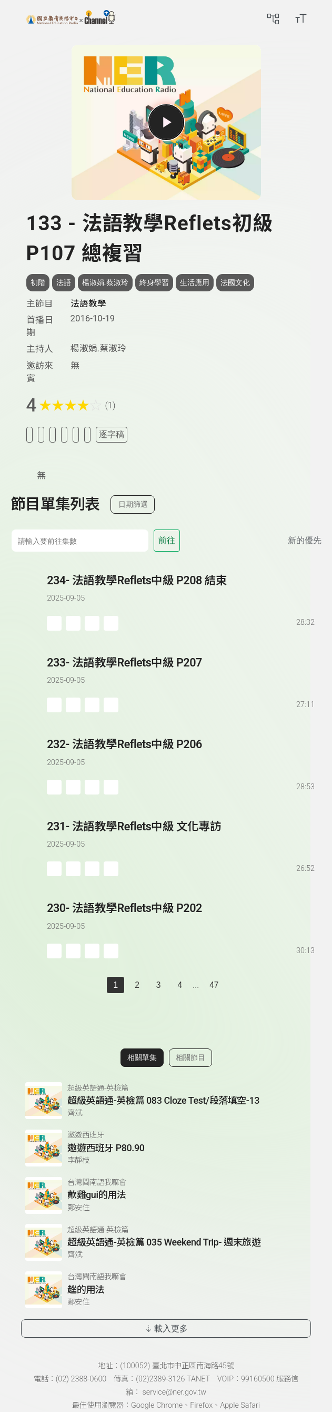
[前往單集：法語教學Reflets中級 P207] (181, 673)
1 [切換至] (115, 984)
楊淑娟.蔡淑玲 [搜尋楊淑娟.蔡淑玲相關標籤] (105, 282)
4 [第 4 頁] (179, 984)
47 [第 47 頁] (213, 984)
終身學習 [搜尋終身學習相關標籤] (154, 282)
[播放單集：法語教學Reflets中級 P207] (29, 683)
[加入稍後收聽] (29, 434)
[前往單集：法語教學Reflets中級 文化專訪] (181, 837)
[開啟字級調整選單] (301, 18)
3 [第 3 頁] (158, 984)
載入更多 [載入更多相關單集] (166, 1328)
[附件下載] (87, 434)
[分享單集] (64, 434)
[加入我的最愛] (41, 434)
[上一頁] (96, 985)
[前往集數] (80, 541)
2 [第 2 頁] (137, 984)
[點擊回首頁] (71, 18)
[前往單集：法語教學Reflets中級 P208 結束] (181, 591)
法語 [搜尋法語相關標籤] (63, 282)
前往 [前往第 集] (166, 540)
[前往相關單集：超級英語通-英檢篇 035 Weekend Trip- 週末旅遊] (166, 1242)
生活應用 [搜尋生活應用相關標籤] (194, 282)
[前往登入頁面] (321, 18)
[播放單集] (166, 122)
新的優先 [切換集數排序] (304, 540)
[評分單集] (76, 434)
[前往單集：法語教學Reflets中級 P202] (181, 919)
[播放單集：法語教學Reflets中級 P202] (29, 929)
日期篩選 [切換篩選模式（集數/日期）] (133, 504)
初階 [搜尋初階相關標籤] (38, 282)
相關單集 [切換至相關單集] (142, 1057)
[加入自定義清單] (52, 434)
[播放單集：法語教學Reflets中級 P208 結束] (29, 601)
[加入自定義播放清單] (73, 623)
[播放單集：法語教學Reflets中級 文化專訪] (29, 847)
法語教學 (88, 303)
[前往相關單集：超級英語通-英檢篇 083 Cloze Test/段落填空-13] (166, 1100)
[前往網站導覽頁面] (273, 18)
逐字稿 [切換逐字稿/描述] (111, 434)
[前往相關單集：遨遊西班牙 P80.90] (166, 1148)
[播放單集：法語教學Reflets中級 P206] (29, 765)
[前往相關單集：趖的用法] (166, 1290)
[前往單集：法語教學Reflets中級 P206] (181, 755)
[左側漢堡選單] (14, 18)
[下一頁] (235, 985)
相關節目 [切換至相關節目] (190, 1057)
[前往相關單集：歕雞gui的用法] (166, 1195)
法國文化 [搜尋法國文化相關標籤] (235, 282)
